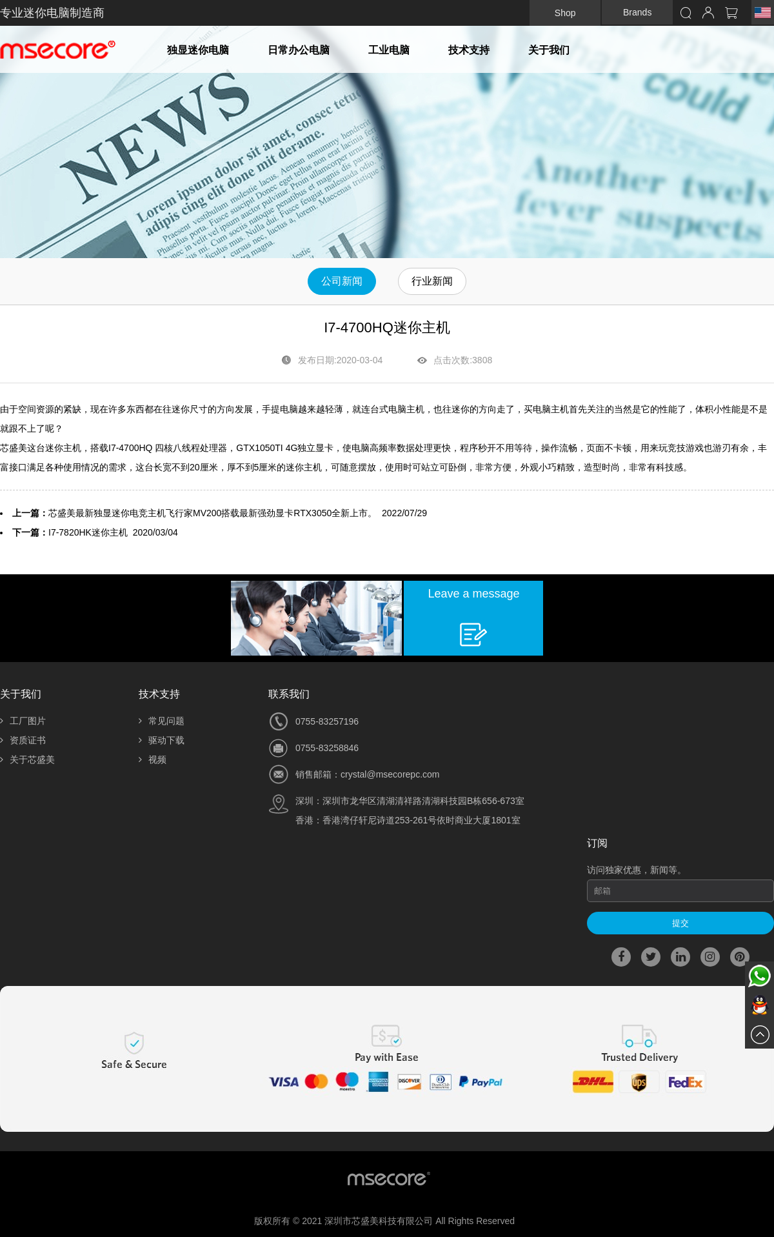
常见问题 (161, 721)
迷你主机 (63, 448)
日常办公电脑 (299, 50)
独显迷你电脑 (198, 50)
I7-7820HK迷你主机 (88, 532)
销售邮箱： (318, 774)
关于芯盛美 (27, 759)
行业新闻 (432, 281)
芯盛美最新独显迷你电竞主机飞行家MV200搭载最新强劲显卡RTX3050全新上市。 (212, 513)
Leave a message (473, 593)
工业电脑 (389, 50)
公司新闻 (341, 281)
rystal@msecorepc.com (392, 774)
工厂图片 (23, 721)
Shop (565, 13)
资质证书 (23, 740)
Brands (637, 12)
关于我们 (549, 50)
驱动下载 (161, 740)
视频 (152, 759)
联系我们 (289, 694)
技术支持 (469, 50)
